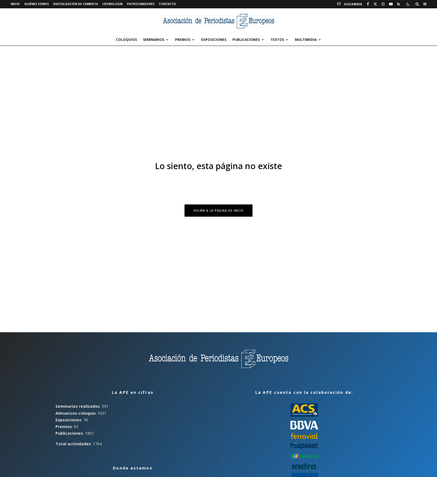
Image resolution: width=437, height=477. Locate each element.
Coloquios (126, 39)
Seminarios (153, 39)
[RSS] (398, 4)
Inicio (15, 4)
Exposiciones (213, 39)
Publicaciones (246, 39)
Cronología (112, 4)
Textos (277, 39)
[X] (375, 4)
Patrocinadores (140, 4)
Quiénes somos (36, 4)
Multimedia (306, 39)
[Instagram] (383, 4)
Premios (182, 39)
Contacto (167, 4)
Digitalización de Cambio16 (75, 4)
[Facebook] (368, 4)
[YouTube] (391, 4)
